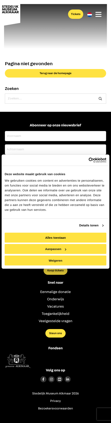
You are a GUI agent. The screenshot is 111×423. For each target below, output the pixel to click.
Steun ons (55, 333)
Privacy (55, 401)
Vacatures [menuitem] (55, 306)
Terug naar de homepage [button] (55, 73)
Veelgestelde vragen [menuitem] (56, 321)
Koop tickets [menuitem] (55, 270)
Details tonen (88, 225)
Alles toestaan (55, 237)
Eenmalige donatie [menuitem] (55, 292)
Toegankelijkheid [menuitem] (55, 314)
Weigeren (55, 260)
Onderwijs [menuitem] (55, 299)
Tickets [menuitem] (75, 14)
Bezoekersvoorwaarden (55, 408)
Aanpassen (55, 249)
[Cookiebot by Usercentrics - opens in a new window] (88, 160)
